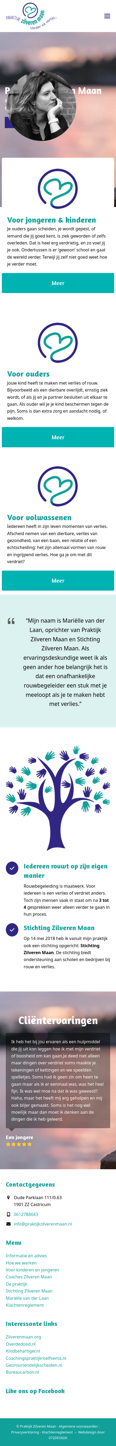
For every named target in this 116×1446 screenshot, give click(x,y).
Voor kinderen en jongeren (32, 1270)
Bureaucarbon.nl (22, 1372)
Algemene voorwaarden (78, 1426)
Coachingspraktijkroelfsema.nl (36, 1358)
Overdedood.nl (21, 1344)
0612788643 (26, 1214)
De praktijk (16, 1284)
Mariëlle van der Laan (27, 1298)
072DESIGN (58, 1437)
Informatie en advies (26, 1256)
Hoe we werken (21, 1263)
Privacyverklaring (25, 1432)
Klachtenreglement (25, 1305)
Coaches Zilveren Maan (29, 1277)
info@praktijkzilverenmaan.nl (43, 1224)
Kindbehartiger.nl (23, 1351)
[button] (107, 16)
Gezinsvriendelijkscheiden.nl (34, 1365)
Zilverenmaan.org (23, 1337)
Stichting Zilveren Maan (29, 1291)
